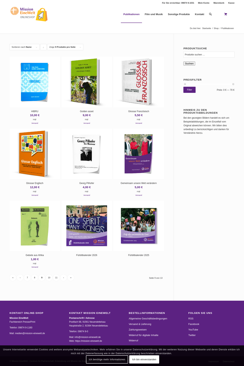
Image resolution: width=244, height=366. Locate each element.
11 (56, 277)
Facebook (193, 324)
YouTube (193, 329)
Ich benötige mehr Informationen (107, 359)
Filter (189, 89)
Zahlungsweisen (138, 329)
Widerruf (133, 340)
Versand (34, 123)
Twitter (192, 335)
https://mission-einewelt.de (88, 341)
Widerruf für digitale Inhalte (143, 335)
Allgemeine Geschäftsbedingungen (148, 318)
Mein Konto (203, 3)
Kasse (231, 3)
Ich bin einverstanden (144, 359)
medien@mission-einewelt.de (30, 333)
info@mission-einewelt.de (88, 337)
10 (49, 277)
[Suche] (210, 14)
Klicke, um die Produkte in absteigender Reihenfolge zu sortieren (43, 48)
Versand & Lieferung (140, 324)
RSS (190, 318)
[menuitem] (204, 3)
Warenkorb (219, 3)
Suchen (189, 63)
